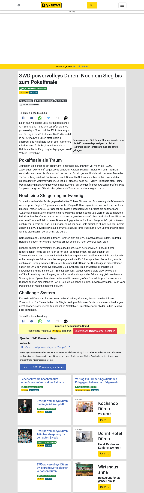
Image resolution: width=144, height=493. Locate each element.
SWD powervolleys (43, 101)
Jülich (86, 390)
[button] (98, 113)
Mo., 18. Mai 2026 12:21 (46, 442)
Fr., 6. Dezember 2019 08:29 (31, 387)
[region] (72, 39)
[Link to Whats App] (40, 118)
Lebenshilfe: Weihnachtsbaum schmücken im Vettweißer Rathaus (42, 380)
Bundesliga (26, 101)
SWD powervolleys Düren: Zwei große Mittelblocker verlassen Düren (53, 468)
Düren (24, 92)
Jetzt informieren (80, 66)
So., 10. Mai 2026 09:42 (46, 476)
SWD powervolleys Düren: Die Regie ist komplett (53, 402)
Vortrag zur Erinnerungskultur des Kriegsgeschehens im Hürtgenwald (97, 380)
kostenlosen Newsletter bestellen (95, 330)
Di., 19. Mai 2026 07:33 (46, 409)
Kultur (95, 390)
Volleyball (60, 101)
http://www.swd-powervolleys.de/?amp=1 (43, 347)
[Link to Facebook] (23, 118)
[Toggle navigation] (122, 5)
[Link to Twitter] (49, 118)
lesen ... (104, 420)
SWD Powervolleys (29, 105)
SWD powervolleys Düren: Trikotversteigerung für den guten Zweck (53, 434)
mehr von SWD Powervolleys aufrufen (43, 367)
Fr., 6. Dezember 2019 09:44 (33, 89)
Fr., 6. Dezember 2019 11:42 (86, 387)
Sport (34, 92)
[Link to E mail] (57, 118)
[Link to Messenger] (32, 118)
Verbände (33, 390)
